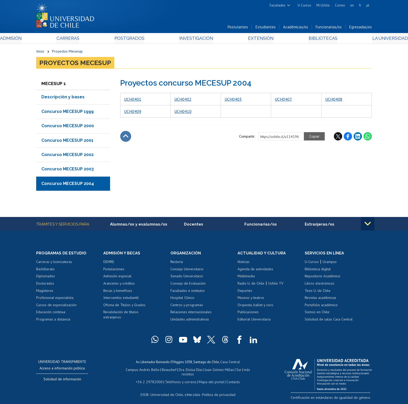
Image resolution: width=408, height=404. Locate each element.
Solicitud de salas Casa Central (329, 320)
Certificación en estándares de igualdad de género (335, 398)
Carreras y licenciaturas (54, 263)
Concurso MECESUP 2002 (67, 155)
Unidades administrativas (189, 320)
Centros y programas (186, 306)
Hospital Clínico (182, 299)
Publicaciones (248, 313)
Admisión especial (117, 277)
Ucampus (330, 263)
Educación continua (50, 313)
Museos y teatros (251, 299)
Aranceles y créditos (119, 285)
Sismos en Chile (317, 313)
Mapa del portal (208, 377)
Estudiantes (266, 28)
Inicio (40, 52)
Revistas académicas (320, 299)
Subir (125, 137)
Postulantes (238, 28)
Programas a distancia (53, 320)
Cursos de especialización (56, 306)
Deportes (245, 292)
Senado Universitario (186, 277)
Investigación (196, 39)
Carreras (92, 39)
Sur (230, 370)
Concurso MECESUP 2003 (67, 170)
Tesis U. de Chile (317, 292)
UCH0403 (233, 100)
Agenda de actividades (255, 270)
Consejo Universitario (186, 270)
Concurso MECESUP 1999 (67, 112)
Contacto (229, 377)
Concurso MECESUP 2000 (67, 127)
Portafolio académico (321, 306)
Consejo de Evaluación (188, 285)
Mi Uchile (323, 5)
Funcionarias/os (329, 28)
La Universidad (352, 39)
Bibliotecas (297, 39)
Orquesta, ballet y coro (255, 306)
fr (360, 5)
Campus (128, 370)
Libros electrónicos (319, 285)
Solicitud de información (62, 380)
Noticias (244, 263)
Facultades (277, 5)
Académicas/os (295, 28)
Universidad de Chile (167, 390)
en (352, 5)
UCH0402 (183, 100)
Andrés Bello (144, 370)
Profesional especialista (54, 299)
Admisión (48, 39)
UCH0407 (283, 100)
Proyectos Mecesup (67, 52)
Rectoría (176, 263)
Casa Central (230, 363)
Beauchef (163, 370)
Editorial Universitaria (254, 320)
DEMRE (108, 263)
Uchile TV (275, 285)
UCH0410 (183, 112)
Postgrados (141, 39)
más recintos (244, 370)
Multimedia (246, 277)
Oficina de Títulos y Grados (124, 306)
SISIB (147, 390)
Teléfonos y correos (180, 377)
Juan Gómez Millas (212, 370)
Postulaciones (113, 270)
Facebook (348, 137)
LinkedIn (357, 137)
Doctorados (45, 285)
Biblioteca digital (318, 270)
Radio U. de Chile (251, 285)
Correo (340, 5)
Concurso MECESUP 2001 (67, 141)
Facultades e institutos (187, 292)
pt (367, 5)
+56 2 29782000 (151, 377)
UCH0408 (333, 100)
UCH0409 (132, 112)
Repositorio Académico (322, 277)
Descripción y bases (63, 98)
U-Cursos (304, 5)
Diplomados (45, 277)
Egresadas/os (360, 28)
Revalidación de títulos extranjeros (120, 316)
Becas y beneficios (117, 292)
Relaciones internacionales (191, 313)
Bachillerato (45, 270)
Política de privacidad (216, 390)
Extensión (248, 39)
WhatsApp (367, 137)
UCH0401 (132, 100)
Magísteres (44, 292)
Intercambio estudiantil (121, 299)
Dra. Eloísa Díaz (184, 370)
